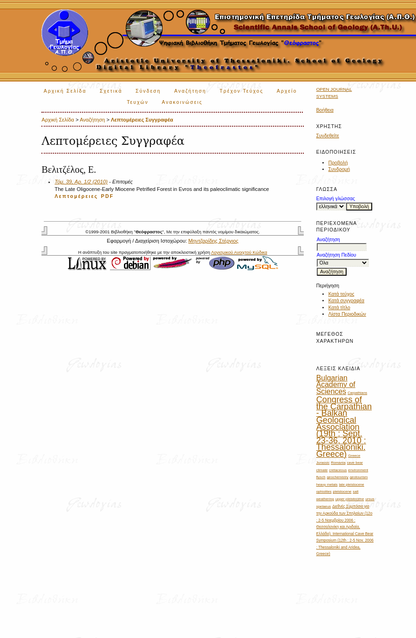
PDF (107, 196)
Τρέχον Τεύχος (241, 91)
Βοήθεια (325, 110)
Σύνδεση (148, 91)
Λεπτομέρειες (76, 196)
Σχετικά (111, 91)
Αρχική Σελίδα (65, 91)
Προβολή (338, 162)
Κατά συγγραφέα (346, 300)
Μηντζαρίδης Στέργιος (213, 241)
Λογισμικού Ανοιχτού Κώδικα (239, 252)
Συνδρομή (339, 169)
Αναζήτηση (190, 91)
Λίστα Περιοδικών (347, 314)
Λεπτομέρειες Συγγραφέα (142, 119)
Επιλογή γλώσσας (335, 198)
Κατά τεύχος (341, 294)
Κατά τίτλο (339, 307)
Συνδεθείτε (327, 135)
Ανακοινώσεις (182, 102)
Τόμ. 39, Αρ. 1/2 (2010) (81, 181)
